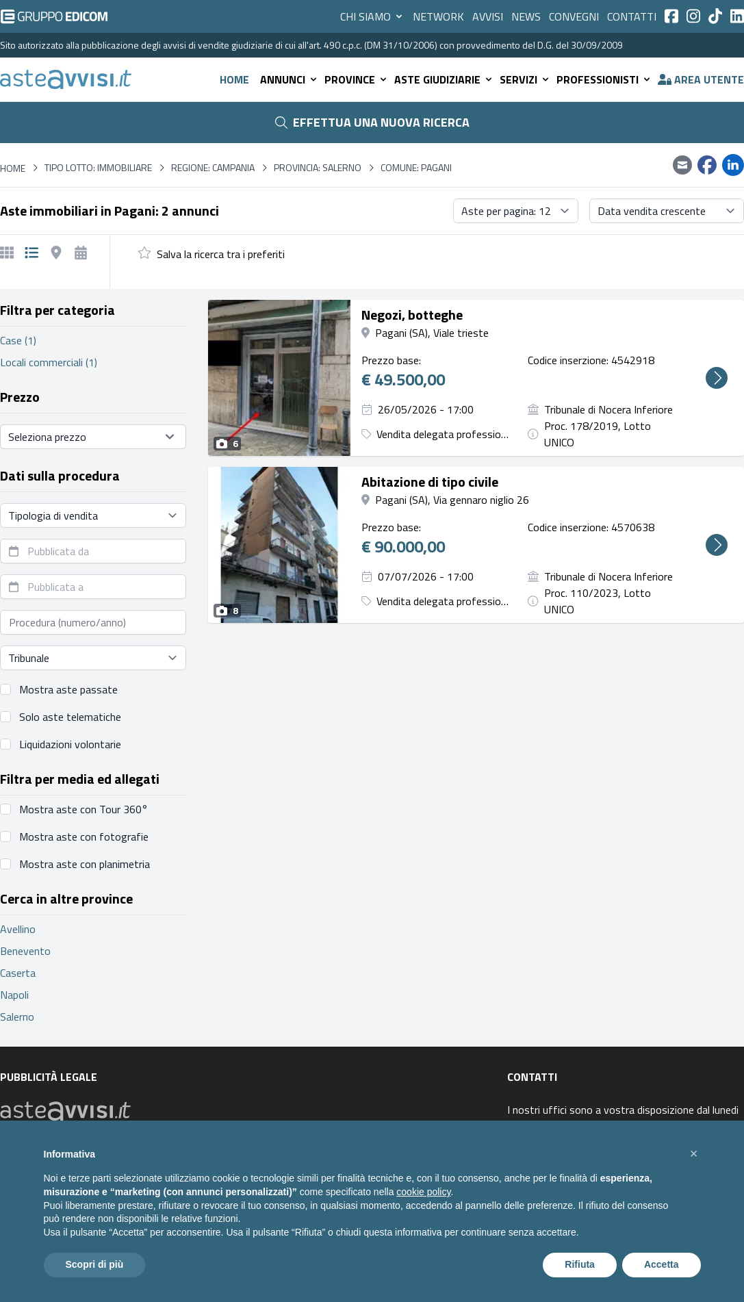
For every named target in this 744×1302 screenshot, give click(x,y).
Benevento (25, 951)
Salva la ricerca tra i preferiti (221, 254)
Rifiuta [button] (580, 1264)
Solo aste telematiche (70, 717)
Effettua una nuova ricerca (372, 122)
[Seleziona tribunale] (93, 658)
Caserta (18, 973)
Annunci (289, 79)
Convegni (574, 16)
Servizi (525, 79)
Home (234, 79)
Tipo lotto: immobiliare (98, 168)
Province (356, 79)
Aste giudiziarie (444, 79)
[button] (694, 1153)
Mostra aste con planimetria (84, 864)
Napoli (14, 994)
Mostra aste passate (68, 689)
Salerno (17, 1016)
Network (438, 16)
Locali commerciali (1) (48, 362)
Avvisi (487, 16)
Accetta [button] (661, 1264)
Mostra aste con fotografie (84, 836)
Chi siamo (372, 16)
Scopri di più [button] (95, 1264)
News (526, 16)
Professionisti (604, 79)
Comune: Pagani (416, 168)
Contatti (631, 16)
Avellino (18, 929)
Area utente (701, 79)
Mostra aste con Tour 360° (83, 809)
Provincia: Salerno (317, 168)
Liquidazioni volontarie (70, 744)
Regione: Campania (213, 168)
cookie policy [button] (423, 1191)
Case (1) (18, 340)
